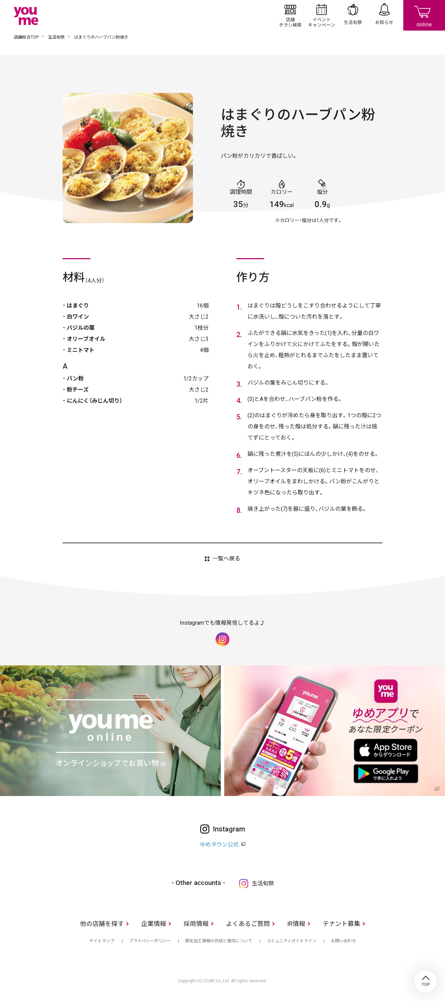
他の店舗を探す (102, 923)
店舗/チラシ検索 (290, 15)
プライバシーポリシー (150, 940)
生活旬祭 (353, 15)
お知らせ (384, 15)
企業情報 (153, 923)
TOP (425, 981)
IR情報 (296, 923)
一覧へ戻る (226, 558)
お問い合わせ (343, 940)
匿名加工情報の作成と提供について (218, 940)
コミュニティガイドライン (291, 940)
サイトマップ (101, 940)
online (424, 15)
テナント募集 (341, 923)
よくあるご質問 (248, 923)
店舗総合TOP (26, 37)
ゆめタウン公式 (219, 844)
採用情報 (196, 923)
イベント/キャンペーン (321, 15)
